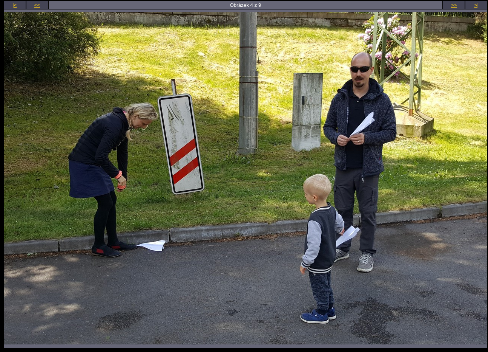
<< (37, 5)
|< (14, 5)
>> (454, 5)
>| (476, 5)
